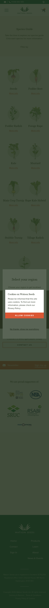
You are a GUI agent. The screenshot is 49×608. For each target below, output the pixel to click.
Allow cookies (24, 315)
